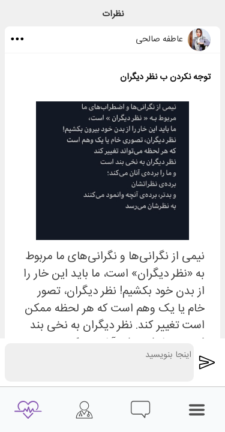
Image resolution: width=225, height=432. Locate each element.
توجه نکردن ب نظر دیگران (165, 77)
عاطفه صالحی (159, 39)
